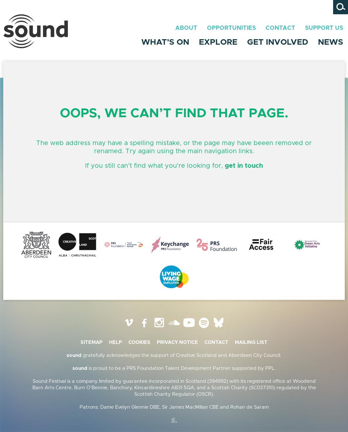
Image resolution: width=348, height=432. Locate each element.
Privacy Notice (177, 342)
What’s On (165, 42)
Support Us (324, 28)
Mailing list (251, 342)
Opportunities (231, 28)
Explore (218, 42)
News (330, 42)
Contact (280, 28)
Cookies (139, 342)
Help (115, 342)
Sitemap (92, 342)
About (186, 28)
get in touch (244, 166)
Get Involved (277, 42)
